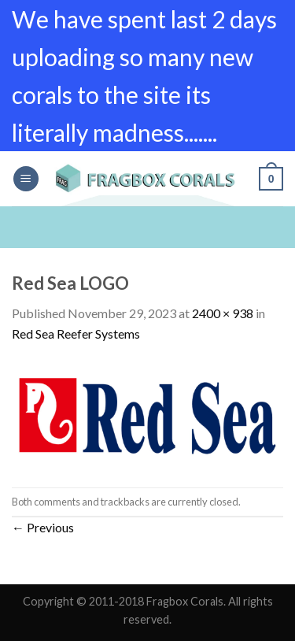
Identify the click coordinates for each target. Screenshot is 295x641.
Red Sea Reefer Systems (76, 333)
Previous (43, 527)
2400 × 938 (222, 313)
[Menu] (26, 179)
